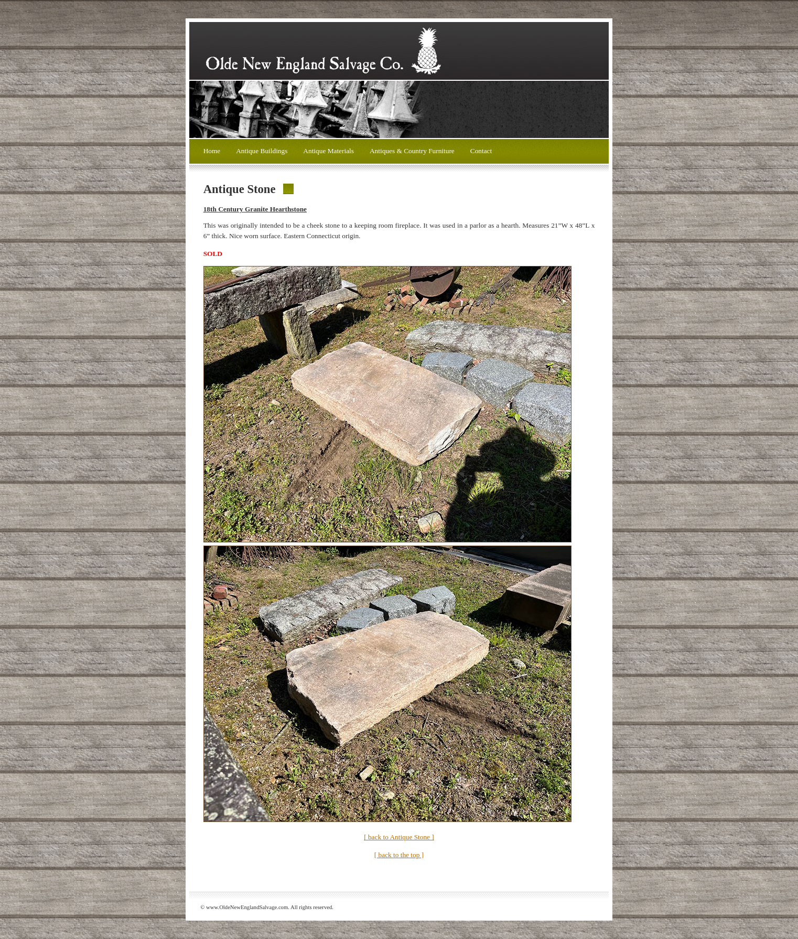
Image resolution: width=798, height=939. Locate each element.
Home (212, 151)
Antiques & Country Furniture (412, 151)
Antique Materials (328, 151)
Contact (481, 151)
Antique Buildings (261, 151)
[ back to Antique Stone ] (399, 837)
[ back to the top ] (399, 855)
